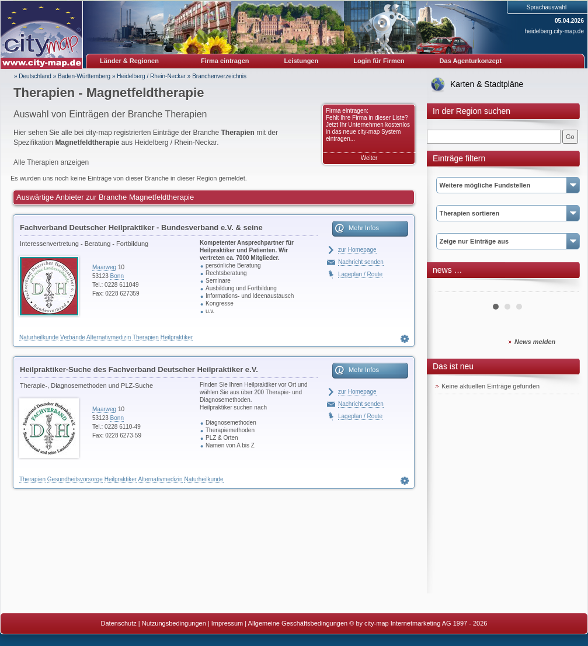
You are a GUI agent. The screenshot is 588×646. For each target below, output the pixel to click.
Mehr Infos (364, 227)
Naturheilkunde (38, 337)
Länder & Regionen (129, 60)
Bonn (117, 276)
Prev (450, 287)
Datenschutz (119, 623)
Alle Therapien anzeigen (51, 162)
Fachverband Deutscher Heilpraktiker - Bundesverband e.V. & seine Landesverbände (141, 229)
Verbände (72, 337)
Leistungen (301, 60)
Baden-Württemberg (84, 76)
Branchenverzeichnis (219, 76)
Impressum (227, 623)
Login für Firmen (378, 60)
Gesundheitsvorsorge (75, 479)
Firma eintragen (225, 60)
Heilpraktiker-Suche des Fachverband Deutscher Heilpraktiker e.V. (139, 369)
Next (563, 287)
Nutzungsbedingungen (174, 623)
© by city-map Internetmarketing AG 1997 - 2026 (418, 623)
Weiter (369, 158)
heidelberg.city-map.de (554, 31)
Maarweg (104, 267)
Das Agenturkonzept (471, 60)
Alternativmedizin (108, 337)
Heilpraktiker (177, 337)
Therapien (146, 337)
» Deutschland (32, 76)
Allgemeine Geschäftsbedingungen (298, 623)
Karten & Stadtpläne (486, 84)
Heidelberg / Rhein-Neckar (151, 76)
